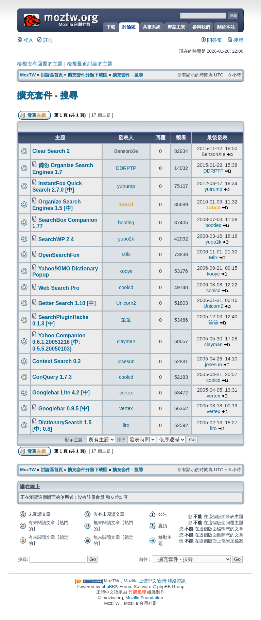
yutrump (126, 186)
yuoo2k (126, 239)
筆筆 (126, 320)
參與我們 (201, 27)
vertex (126, 392)
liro (126, 425)
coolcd (126, 287)
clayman (126, 341)
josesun (126, 361)
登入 (25, 40)
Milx (126, 254)
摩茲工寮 (176, 27)
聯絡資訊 (177, 580)
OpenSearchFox (59, 255)
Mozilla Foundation (144, 597)
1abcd (126, 204)
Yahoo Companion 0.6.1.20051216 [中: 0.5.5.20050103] (59, 342)
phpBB (108, 586)
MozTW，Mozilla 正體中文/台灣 (135, 580)
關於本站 (226, 27)
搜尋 (235, 40)
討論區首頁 (52, 74)
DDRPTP (126, 168)
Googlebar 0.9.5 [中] (63, 408)
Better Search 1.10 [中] (67, 303)
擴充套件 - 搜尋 (127, 74)
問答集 (212, 40)
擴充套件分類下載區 (87, 74)
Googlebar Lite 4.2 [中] (61, 392)
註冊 (45, 40)
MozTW (77, 19)
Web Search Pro (59, 288)
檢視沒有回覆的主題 (40, 64)
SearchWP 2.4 (56, 239)
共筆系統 (151, 27)
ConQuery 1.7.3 (52, 377)
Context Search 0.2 (56, 361)
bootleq (126, 222)
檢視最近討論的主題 (90, 64)
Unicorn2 (126, 303)
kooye (126, 271)
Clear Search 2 (51, 151)
